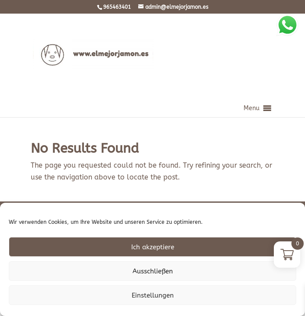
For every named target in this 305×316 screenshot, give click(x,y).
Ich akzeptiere (152, 247)
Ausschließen (153, 271)
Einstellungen (153, 295)
